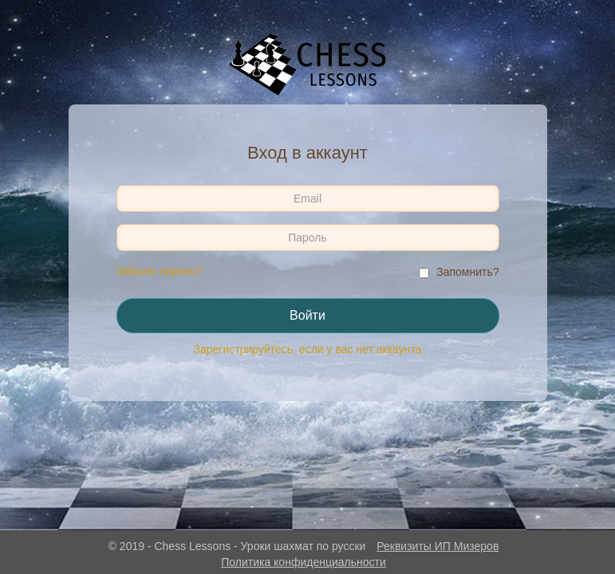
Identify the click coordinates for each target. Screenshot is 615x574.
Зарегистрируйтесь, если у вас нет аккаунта (308, 349)
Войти (307, 315)
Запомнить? (467, 271)
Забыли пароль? (159, 271)
